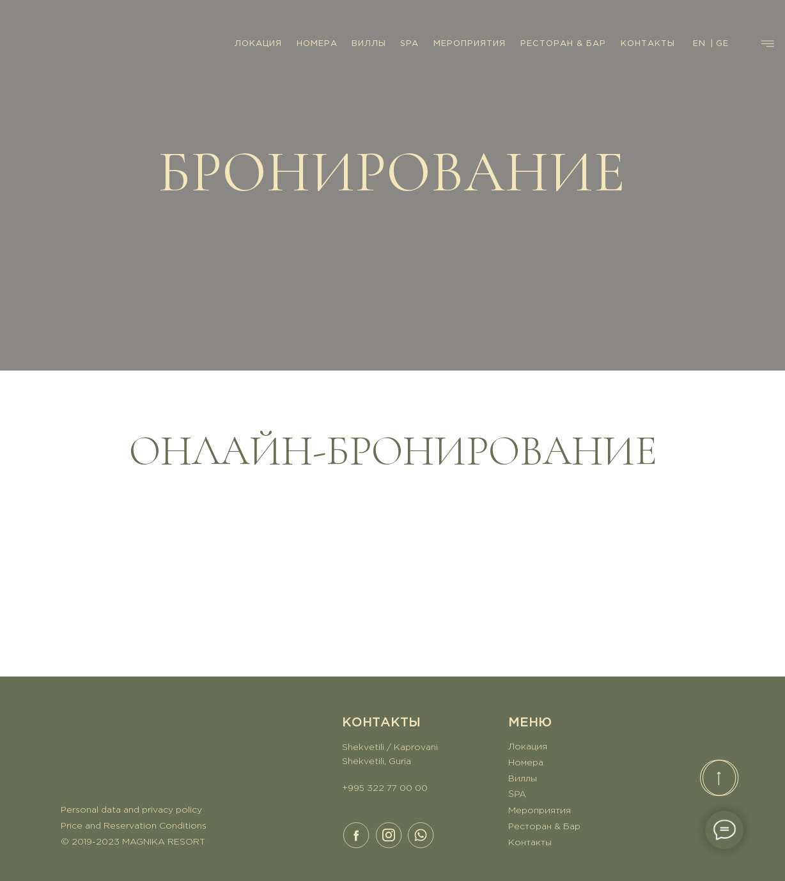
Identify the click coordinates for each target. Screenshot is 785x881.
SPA (409, 43)
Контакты (530, 843)
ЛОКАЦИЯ (258, 43)
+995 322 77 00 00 (385, 788)
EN (699, 43)
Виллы (522, 779)
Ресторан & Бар (544, 827)
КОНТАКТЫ (648, 43)
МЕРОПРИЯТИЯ (469, 43)
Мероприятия (539, 811)
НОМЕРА (317, 43)
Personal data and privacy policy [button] (131, 810)
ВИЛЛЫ (369, 43)
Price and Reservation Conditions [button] (133, 826)
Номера (525, 763)
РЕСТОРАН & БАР (563, 43)
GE (722, 43)
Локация (527, 747)
